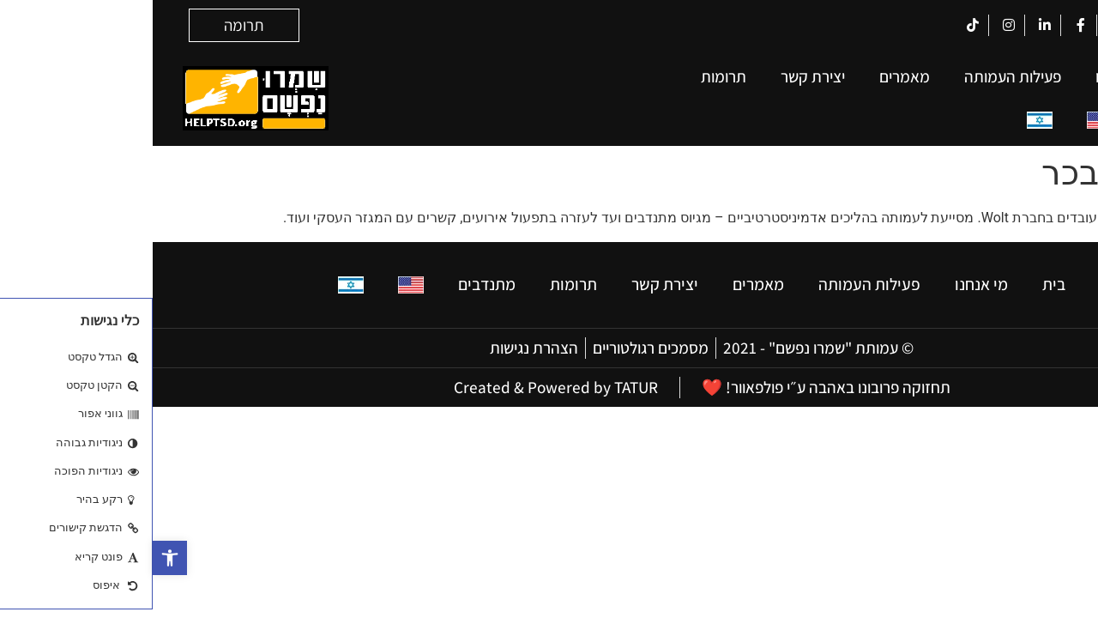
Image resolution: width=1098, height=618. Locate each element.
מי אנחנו (968, 76)
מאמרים (752, 76)
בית (1040, 76)
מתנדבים (1022, 120)
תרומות (571, 76)
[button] (17, 558)
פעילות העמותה (859, 76)
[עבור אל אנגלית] (947, 120)
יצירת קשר (660, 76)
